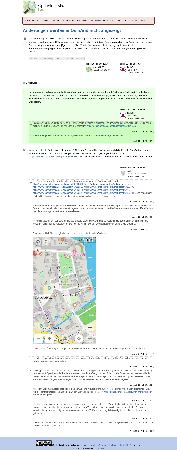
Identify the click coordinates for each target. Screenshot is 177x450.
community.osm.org (136, 20)
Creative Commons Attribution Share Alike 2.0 (111, 445)
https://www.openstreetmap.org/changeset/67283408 (109, 187)
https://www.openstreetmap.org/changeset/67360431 (109, 193)
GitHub (100, 448)
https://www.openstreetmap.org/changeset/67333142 (58, 193)
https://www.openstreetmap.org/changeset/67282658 (58, 187)
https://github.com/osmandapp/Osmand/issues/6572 (111, 126)
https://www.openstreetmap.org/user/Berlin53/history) (57, 156)
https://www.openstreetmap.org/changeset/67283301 (58, 184)
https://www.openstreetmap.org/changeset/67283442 (109, 190)
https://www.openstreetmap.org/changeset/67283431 (58, 190)
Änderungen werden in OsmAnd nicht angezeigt (72, 30)
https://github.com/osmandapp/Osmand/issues (126, 392)
